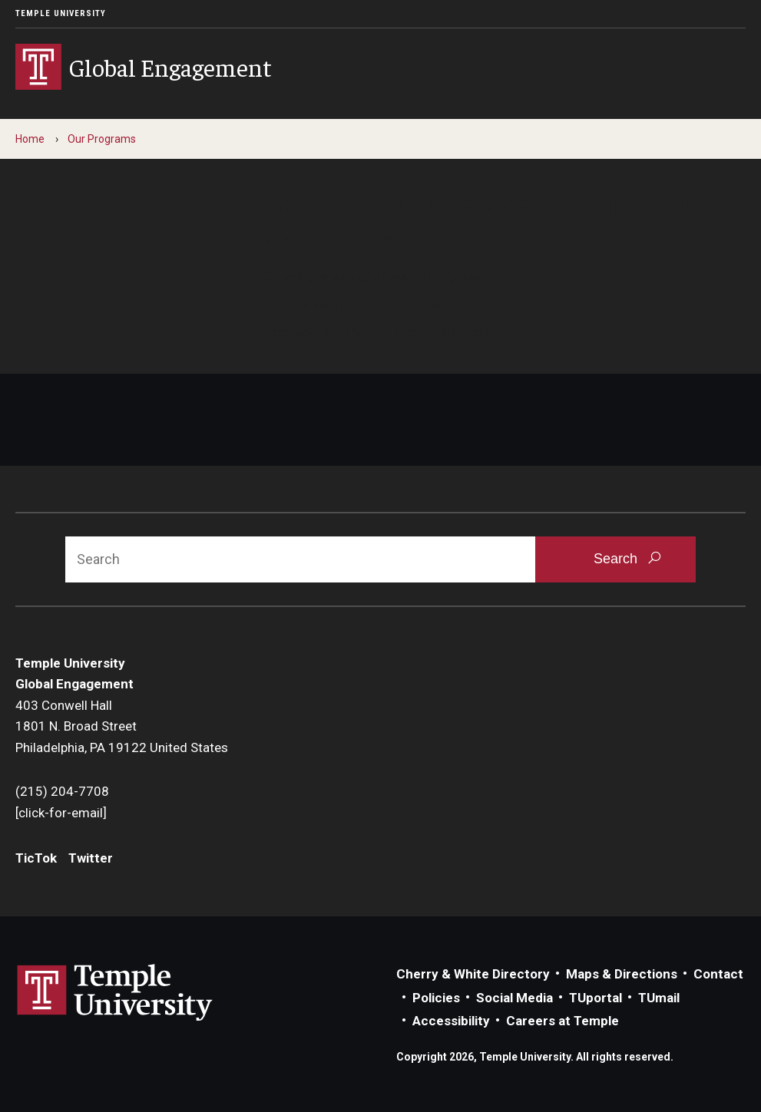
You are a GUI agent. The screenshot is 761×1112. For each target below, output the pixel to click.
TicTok (36, 858)
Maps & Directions (621, 974)
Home (30, 139)
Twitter (90, 858)
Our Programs (102, 139)
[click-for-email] (61, 812)
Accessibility (451, 1020)
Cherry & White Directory (473, 974)
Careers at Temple (562, 1020)
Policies (436, 997)
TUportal (595, 997)
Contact (718, 974)
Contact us (298, 331)
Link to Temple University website (115, 993)
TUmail (659, 997)
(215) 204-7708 (62, 791)
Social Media (514, 997)
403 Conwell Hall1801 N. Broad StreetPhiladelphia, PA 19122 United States (121, 726)
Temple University (60, 13)
